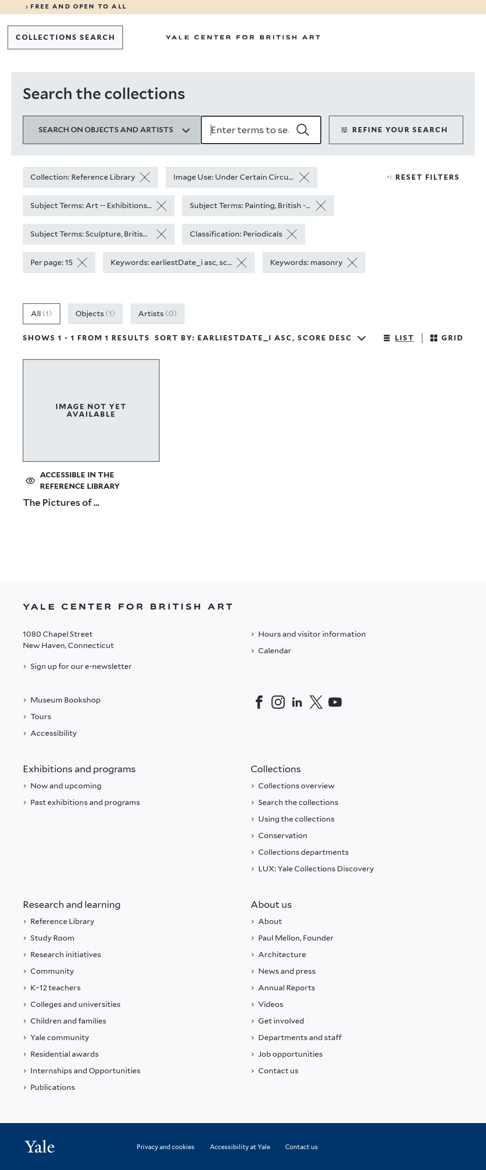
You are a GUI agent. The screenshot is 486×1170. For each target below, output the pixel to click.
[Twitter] (316, 702)
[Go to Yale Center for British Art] (243, 37)
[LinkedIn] (297, 702)
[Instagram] (278, 702)
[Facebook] (259, 702)
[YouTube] (335, 702)
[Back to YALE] (243, 606)
